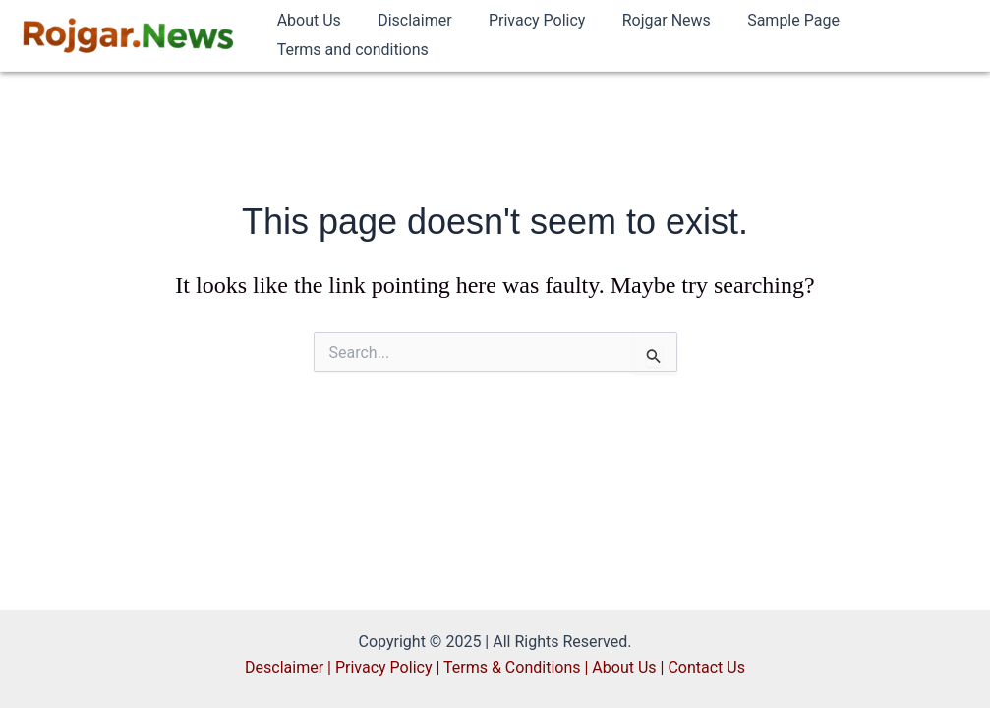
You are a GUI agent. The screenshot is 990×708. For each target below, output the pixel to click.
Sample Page (770, 20)
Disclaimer (406, 20)
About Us (306, 20)
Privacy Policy (524, 20)
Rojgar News (648, 20)
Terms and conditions (350, 49)
